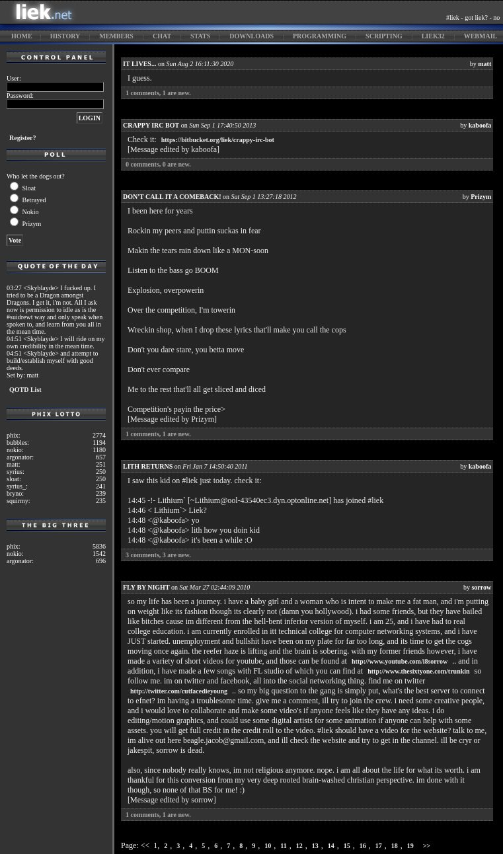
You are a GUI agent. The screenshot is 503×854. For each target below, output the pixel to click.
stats (200, 36)
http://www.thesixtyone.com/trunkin (418, 671)
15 (347, 845)
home (21, 36)
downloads (251, 36)
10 (267, 845)
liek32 (433, 36)
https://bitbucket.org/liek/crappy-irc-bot (217, 139)
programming (319, 36)
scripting (384, 36)
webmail (481, 36)
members (116, 36)
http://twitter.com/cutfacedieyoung (178, 691)
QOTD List (25, 389)
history (65, 36)
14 (331, 845)
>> (426, 845)
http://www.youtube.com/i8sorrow (399, 661)
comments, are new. (158, 93)
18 (394, 845)
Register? (22, 137)
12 (299, 845)
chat (162, 36)
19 (410, 845)
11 (283, 845)
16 (363, 845)
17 (378, 845)
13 (315, 845)
